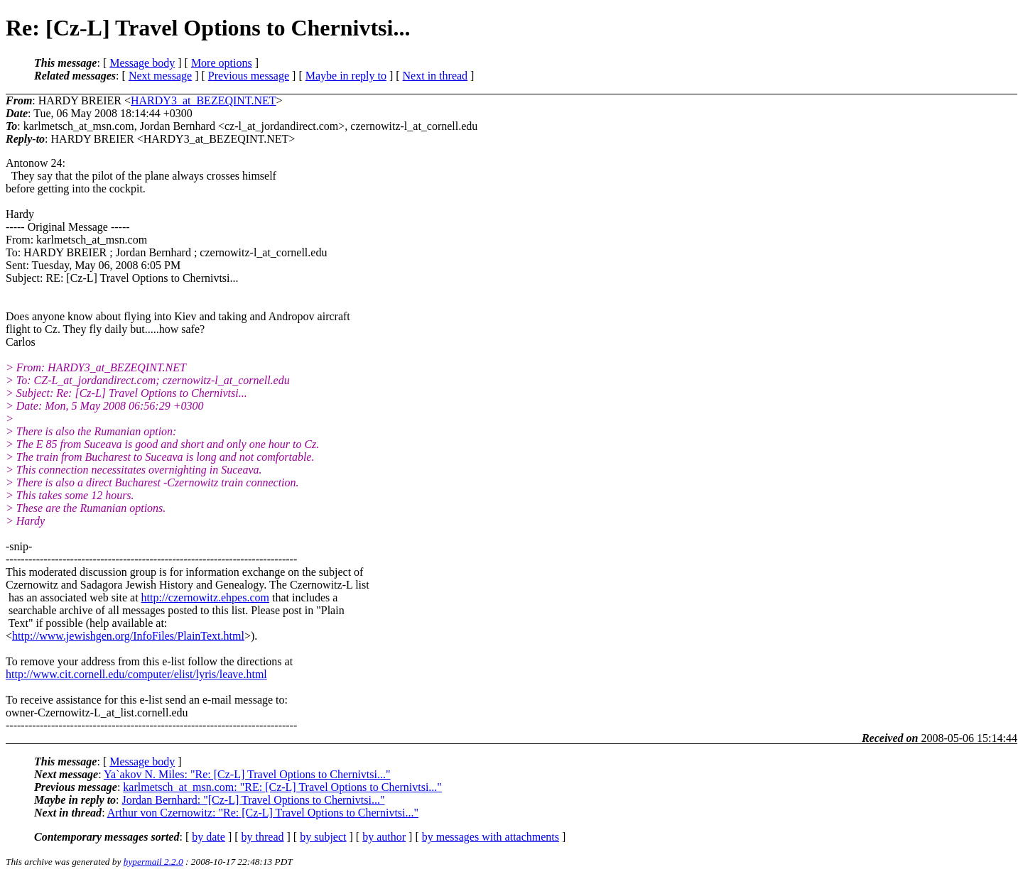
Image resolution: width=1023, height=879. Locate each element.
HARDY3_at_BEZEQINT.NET (203, 100)
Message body (142, 63)
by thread (263, 837)
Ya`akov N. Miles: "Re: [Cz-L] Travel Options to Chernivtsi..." (247, 774)
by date (208, 837)
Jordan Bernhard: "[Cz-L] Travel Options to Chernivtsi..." (253, 800)
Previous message (248, 76)
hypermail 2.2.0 (153, 861)
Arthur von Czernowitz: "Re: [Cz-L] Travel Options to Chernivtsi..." (262, 813)
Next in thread (435, 76)
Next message (160, 76)
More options (221, 63)
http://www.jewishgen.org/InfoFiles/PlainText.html (128, 636)
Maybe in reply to (345, 76)
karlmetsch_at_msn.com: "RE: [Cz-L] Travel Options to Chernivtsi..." (282, 787)
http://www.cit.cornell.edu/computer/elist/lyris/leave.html (136, 674)
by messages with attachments (490, 837)
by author (384, 837)
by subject (323, 837)
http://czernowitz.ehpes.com (205, 597)
